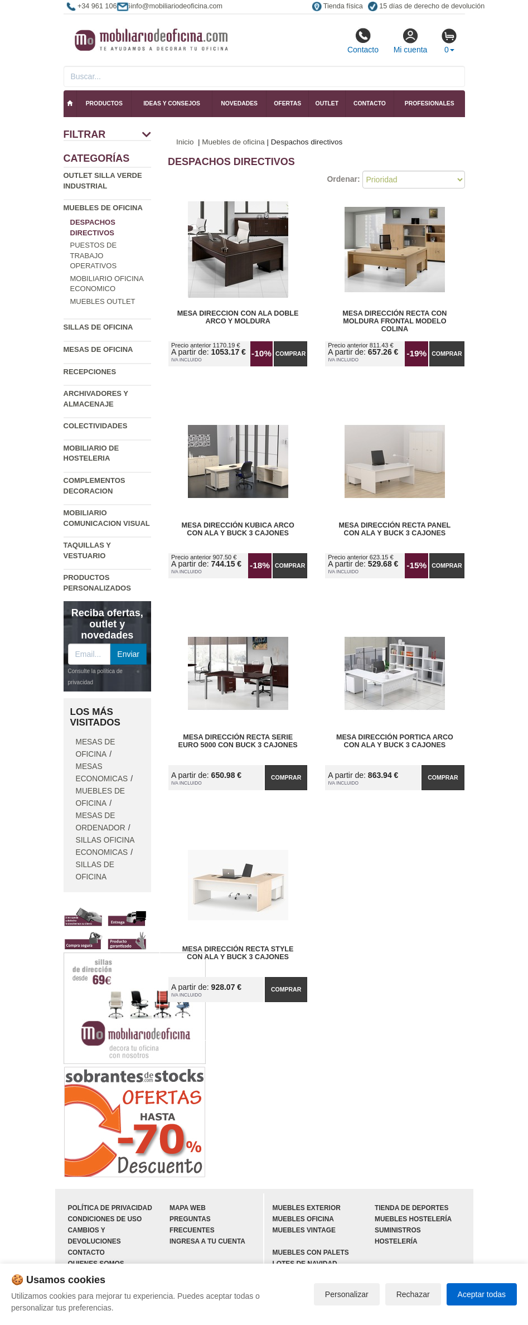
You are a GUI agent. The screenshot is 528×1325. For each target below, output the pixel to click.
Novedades (239, 103)
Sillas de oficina (98, 327)
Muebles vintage (304, 1230)
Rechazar (413, 1294)
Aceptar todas (482, 1294)
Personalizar (347, 1294)
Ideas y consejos (171, 103)
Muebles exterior (307, 1208)
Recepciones (90, 371)
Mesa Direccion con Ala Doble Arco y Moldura (238, 317)
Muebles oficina (303, 1219)
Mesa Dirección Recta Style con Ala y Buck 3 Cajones (238, 953)
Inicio (185, 142)
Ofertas (287, 103)
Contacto (363, 40)
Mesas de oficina (98, 349)
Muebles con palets (311, 1252)
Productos (104, 103)
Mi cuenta (411, 40)
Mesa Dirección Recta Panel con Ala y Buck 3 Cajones (394, 529)
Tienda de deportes (411, 1208)
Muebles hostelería (413, 1219)
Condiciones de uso (105, 1219)
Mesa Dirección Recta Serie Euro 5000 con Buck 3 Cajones (238, 741)
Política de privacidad (110, 1208)
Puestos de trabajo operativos (93, 255)
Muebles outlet (102, 301)
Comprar (290, 353)
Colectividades (96, 426)
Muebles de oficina (103, 208)
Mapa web (187, 1208)
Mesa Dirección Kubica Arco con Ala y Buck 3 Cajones (238, 529)
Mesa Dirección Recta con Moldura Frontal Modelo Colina (394, 321)
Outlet (327, 103)
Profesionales (429, 103)
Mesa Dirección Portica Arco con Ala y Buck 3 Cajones (394, 741)
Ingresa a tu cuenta (207, 1241)
